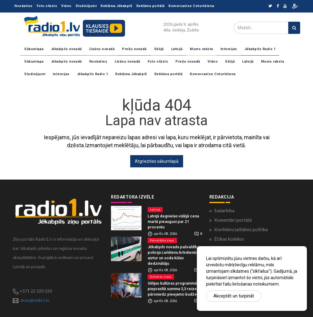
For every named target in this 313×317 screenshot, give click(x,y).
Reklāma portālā (150, 6)
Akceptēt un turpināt (233, 296)
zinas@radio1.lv (34, 300)
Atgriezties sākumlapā (157, 161)
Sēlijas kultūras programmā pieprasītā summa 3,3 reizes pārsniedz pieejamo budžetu (174, 289)
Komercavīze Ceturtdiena (191, 6)
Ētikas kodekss (229, 239)
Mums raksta (201, 49)
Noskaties (23, 6)
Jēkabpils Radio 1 (260, 49)
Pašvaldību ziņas (162, 240)
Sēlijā (159, 49)
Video (66, 6)
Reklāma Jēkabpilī (116, 6)
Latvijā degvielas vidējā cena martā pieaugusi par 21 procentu (173, 221)
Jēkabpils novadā (66, 49)
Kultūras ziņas (160, 276)
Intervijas (228, 49)
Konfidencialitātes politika (241, 229)
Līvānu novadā (102, 49)
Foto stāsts (47, 6)
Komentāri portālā (233, 220)
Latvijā (177, 49)
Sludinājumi (86, 6)
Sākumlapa (34, 49)
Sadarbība (224, 210)
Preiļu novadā (134, 49)
